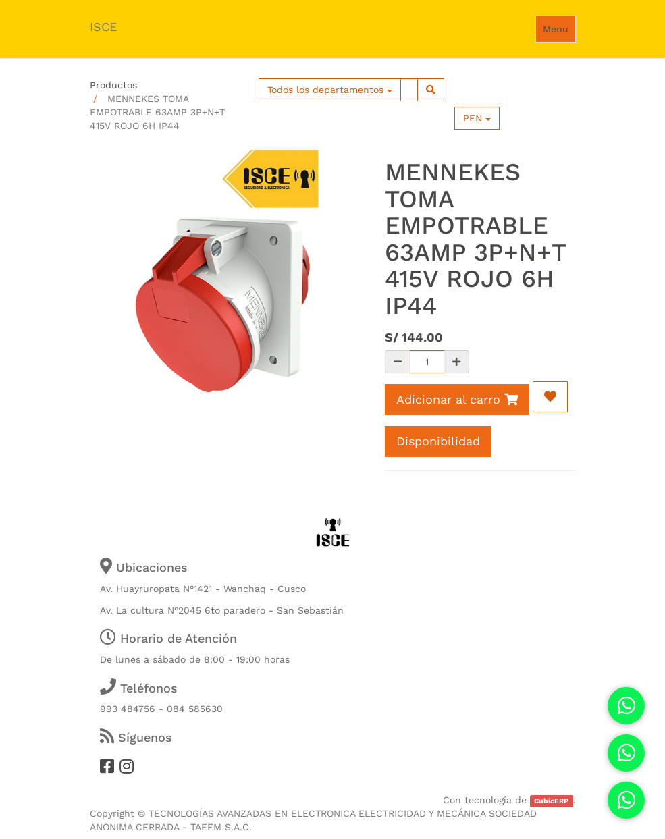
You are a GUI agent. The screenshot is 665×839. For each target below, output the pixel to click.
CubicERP (551, 800)
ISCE (103, 27)
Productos (113, 85)
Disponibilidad (438, 441)
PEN (477, 118)
